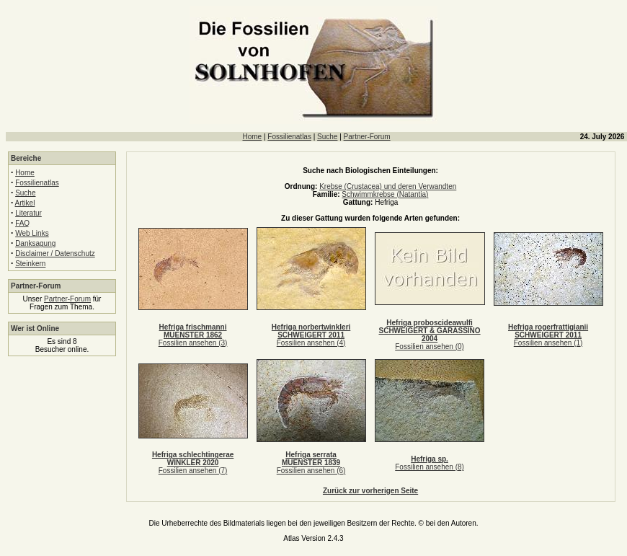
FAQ (22, 223)
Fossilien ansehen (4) (311, 343)
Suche (327, 137)
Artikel (25, 203)
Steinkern (30, 264)
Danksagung (35, 243)
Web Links (32, 233)
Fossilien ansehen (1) (548, 343)
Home (252, 137)
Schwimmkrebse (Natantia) (385, 194)
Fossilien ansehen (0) (429, 346)
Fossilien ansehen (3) (193, 343)
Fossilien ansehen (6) (311, 471)
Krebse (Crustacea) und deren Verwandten (387, 186)
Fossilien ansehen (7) (193, 471)
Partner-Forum (367, 137)
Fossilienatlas (289, 137)
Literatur (28, 213)
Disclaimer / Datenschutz (55, 253)
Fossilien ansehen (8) (429, 467)
